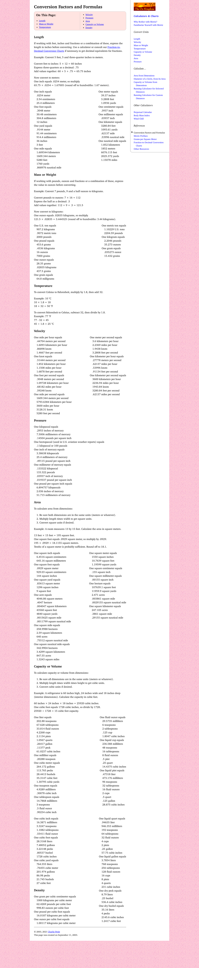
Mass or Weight (46, 23)
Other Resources (141, 148)
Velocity (89, 14)
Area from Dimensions (144, 75)
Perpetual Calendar (143, 111)
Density (88, 27)
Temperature (45, 26)
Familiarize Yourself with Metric (148, 24)
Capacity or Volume (94, 24)
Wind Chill (139, 118)
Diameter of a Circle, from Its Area (150, 78)
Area (87, 20)
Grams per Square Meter (145, 138)
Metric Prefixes (141, 135)
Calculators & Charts (146, 15)
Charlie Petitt (54, 931)
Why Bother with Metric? (145, 21)
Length (42, 20)
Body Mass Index (142, 115)
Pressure (89, 17)
